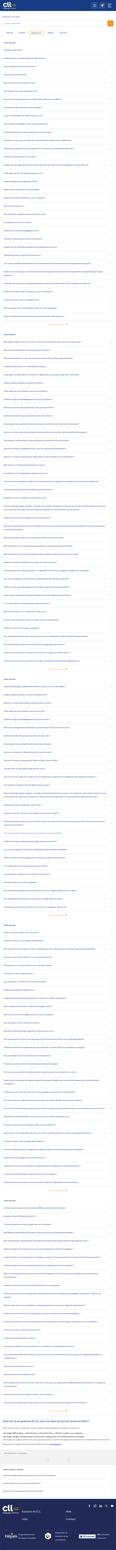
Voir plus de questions (58, 324)
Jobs (25, 1519)
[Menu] (110, 5)
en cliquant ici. (55, 1444)
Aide (68, 1511)
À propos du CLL (31, 1511)
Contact (71, 1519)
